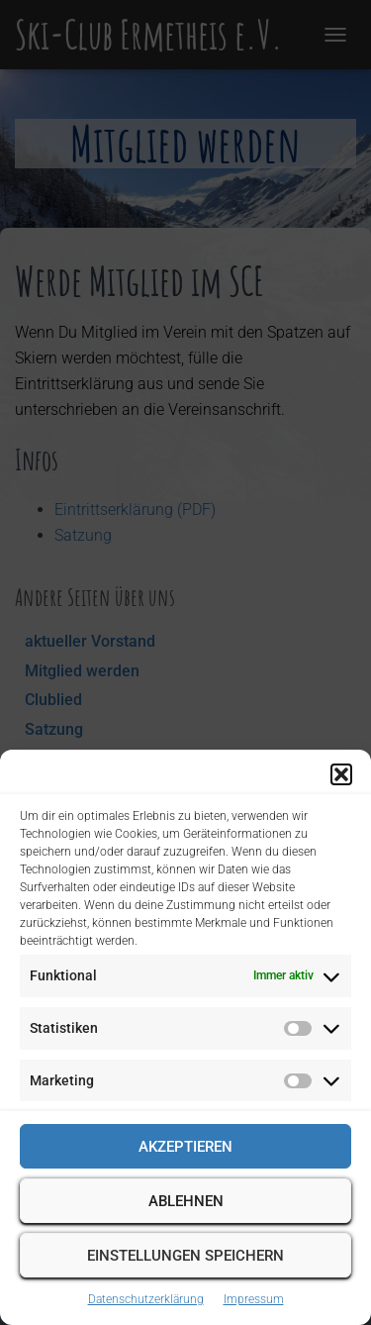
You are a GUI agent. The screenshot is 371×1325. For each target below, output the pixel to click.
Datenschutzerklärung (146, 1299)
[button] (341, 774)
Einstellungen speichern (185, 1256)
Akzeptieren (185, 1147)
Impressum (254, 1299)
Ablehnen (186, 1201)
